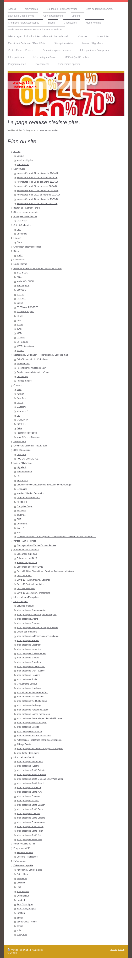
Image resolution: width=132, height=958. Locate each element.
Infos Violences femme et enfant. (32, 692)
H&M (19, 320)
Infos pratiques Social (27, 679)
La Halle (21, 338)
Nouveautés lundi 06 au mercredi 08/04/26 (37, 186)
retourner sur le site (48, 130)
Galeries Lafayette (25, 311)
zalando (20, 350)
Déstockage (22, 376)
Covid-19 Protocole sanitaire (30, 584)
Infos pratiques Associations (30, 697)
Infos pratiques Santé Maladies (31, 774)
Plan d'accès (23, 164)
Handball (21, 900)
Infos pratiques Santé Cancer (31, 805)
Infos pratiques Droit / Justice (31, 671)
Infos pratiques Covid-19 (28, 813)
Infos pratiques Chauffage (29, 662)
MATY (20, 255)
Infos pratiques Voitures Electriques (34, 736)
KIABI (19, 333)
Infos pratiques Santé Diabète (31, 818)
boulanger (21, 515)
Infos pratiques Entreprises (26, 597)
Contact (20, 156)
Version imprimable (19, 950)
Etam (19, 242)
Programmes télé (21, 848)
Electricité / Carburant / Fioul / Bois (30, 446)
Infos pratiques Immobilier (29, 649)
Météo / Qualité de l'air (24, 844)
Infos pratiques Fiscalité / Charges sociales (37, 627)
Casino (20, 402)
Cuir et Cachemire (22, 225)
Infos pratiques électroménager (32, 722)
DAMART (21, 299)
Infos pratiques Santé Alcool (30, 783)
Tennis (20, 926)
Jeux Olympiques (25, 904)
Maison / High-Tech (22, 463)
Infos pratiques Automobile (29, 731)
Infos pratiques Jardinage (29, 705)
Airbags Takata (24, 744)
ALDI (19, 389)
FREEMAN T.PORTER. (28, 307)
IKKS (19, 329)
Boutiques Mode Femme (25, 216)
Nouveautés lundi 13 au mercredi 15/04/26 (37, 177)
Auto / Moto (22, 874)
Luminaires (22, 489)
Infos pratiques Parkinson (29, 796)
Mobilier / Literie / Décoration (30, 493)
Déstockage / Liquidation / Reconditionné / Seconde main (40, 355)
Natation (21, 913)
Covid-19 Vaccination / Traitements (33, 593)
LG (18, 476)
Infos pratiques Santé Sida (29, 839)
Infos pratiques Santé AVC (29, 792)
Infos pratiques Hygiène (28, 766)
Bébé (19, 428)
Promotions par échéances (26, 549)
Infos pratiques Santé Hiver (30, 831)
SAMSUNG (22, 480)
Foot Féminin (23, 891)
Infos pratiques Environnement (31, 653)
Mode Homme (20, 264)
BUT (19, 519)
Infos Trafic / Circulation (28, 753)
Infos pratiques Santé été (29, 835)
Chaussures (19, 260)
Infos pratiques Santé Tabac (30, 826)
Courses (17, 385)
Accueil (16, 151)
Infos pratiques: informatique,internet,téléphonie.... (41, 718)
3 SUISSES (22, 273)
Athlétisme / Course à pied (29, 870)
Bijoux (16, 251)
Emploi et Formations (27, 632)
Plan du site (37, 950)
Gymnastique (23, 896)
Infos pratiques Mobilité (28, 727)
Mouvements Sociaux (27, 684)
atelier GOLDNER (25, 281)
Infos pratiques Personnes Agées (32, 710)
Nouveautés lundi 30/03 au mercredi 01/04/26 (38, 195)
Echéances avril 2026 (27, 554)
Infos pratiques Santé (23, 757)
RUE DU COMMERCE (27, 459)
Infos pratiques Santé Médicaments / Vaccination (40, 779)
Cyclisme (21, 883)
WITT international (25, 346)
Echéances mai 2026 (27, 558)
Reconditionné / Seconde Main (31, 368)
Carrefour (21, 398)
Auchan (20, 394)
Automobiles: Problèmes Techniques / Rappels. (39, 740)
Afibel (19, 277)
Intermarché (22, 411)
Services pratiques (26, 606)
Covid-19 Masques (26, 588)
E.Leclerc (21, 407)
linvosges (21, 510)
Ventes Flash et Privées (24, 541)
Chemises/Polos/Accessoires (27, 247)
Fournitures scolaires (27, 433)
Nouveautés (19, 169)
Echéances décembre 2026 (30, 567)
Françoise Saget (24, 506)
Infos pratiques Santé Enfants (31, 770)
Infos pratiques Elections (28, 675)
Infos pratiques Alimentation (30, 761)
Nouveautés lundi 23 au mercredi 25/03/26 (37, 203)
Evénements (19, 861)
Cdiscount (21, 454)
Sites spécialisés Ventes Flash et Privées (36, 545)
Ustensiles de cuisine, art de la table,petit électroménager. (44, 485)
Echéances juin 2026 (27, 562)
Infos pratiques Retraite (28, 640)
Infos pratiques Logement (29, 645)
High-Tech (21, 467)
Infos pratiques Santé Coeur (30, 809)
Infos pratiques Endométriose (31, 822)
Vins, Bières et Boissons (28, 437)
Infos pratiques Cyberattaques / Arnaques (37, 614)
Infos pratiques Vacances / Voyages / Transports (40, 748)
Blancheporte (23, 285)
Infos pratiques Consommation (31, 610)
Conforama (22, 524)
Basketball (22, 878)
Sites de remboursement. (25, 212)
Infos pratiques (20, 601)
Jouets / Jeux (19, 441)
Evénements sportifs (23, 865)
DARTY (20, 528)
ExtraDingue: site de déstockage (32, 359)
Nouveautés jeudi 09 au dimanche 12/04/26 (37, 182)
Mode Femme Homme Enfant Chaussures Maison (37, 268)
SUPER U (21, 424)
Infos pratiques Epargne (28, 623)
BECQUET (22, 502)
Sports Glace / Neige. (27, 922)
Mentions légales (25, 160)
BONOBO (21, 290)
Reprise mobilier (24, 381)
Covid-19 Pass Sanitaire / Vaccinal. (33, 580)
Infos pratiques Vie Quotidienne (32, 701)
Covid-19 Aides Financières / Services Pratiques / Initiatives (45, 571)
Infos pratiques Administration (31, 666)
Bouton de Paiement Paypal (26, 208)
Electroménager (24, 471)
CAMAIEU (21, 221)
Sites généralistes (21, 450)
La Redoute (22, 342)
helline (20, 324)
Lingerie (17, 238)
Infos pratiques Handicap (29, 688)
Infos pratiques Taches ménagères (33, 714)
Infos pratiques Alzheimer (29, 787)
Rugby (20, 917)
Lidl (18, 415)
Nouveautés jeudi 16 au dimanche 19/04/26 (37, 173)
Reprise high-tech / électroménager (34, 372)
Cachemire (22, 234)
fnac (19, 532)
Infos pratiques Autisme (28, 800)
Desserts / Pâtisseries (27, 857)
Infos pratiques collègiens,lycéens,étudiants (37, 636)
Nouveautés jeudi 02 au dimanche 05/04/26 (37, 190)
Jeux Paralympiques (26, 908)
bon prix (20, 294)
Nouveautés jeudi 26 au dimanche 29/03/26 (37, 199)
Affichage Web (117, 949)
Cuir (19, 229)
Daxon (20, 303)
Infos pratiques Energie (28, 658)
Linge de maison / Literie (28, 497)
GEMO (20, 316)
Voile (19, 930)
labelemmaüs (23, 363)
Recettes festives (25, 852)
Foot (19, 887)
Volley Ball (22, 934)
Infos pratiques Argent (27, 619)
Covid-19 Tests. (24, 575)
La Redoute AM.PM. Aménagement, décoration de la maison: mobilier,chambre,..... (56, 536)
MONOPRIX (23, 420)
